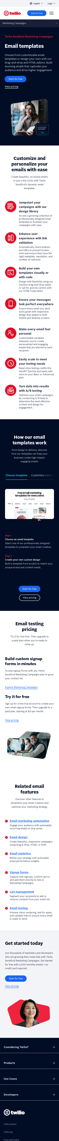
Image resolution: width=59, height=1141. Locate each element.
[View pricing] (11, 87)
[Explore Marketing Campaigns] (21, 687)
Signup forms (19, 872)
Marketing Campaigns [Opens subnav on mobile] (14, 23)
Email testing (19, 908)
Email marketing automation (29, 821)
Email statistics (20, 853)
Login (51, 3)
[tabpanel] (29, 530)
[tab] (16, 477)
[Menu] (51, 13)
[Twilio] (12, 13)
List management (22, 891)
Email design (19, 837)
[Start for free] (36, 13)
